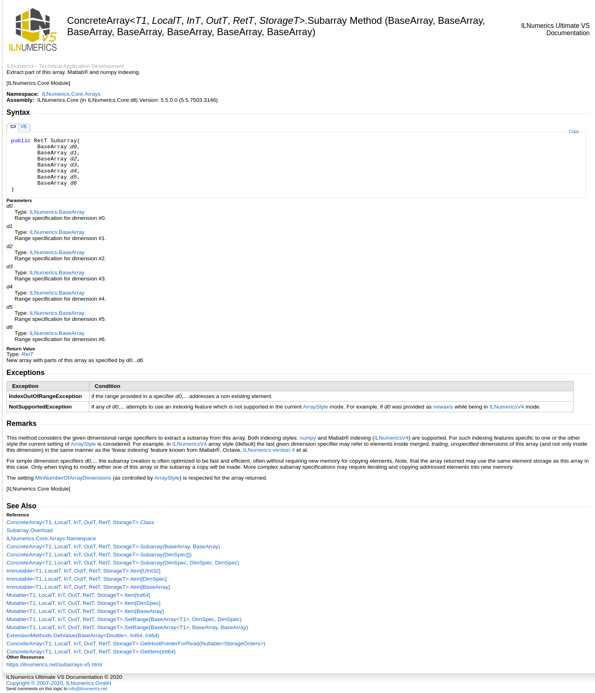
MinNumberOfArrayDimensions (73, 478)
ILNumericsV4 (507, 407)
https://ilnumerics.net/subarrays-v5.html (54, 664)
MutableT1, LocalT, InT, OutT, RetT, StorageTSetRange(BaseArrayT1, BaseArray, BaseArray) (127, 627)
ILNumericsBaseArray (57, 212)
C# (13, 126)
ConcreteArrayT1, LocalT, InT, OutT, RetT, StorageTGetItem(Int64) (91, 652)
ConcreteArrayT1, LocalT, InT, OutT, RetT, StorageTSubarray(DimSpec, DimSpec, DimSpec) (122, 563)
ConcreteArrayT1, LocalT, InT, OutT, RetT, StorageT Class (80, 522)
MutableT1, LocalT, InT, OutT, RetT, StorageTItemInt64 (78, 595)
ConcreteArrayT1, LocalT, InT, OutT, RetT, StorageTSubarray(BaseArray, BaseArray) (113, 546)
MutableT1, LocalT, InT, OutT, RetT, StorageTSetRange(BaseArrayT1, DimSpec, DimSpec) (124, 619)
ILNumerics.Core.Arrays (71, 94)
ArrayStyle (315, 407)
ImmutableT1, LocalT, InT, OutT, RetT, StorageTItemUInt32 (83, 571)
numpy (308, 438)
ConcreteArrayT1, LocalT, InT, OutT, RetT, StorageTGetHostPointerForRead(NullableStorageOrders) (135, 643)
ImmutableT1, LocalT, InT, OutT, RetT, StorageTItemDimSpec (86, 579)
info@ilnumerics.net (88, 688)
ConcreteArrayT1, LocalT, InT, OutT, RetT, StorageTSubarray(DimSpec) (99, 555)
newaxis (443, 407)
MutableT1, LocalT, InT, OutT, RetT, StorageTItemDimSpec (83, 603)
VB (24, 126)
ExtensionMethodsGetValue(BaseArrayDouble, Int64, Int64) (82, 635)
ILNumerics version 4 (269, 450)
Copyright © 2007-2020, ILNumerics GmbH (58, 683)
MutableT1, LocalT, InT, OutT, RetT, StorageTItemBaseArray (85, 611)
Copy (574, 131)
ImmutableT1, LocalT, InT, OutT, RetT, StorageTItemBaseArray (88, 587)
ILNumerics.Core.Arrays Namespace (51, 538)
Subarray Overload (29, 530)
